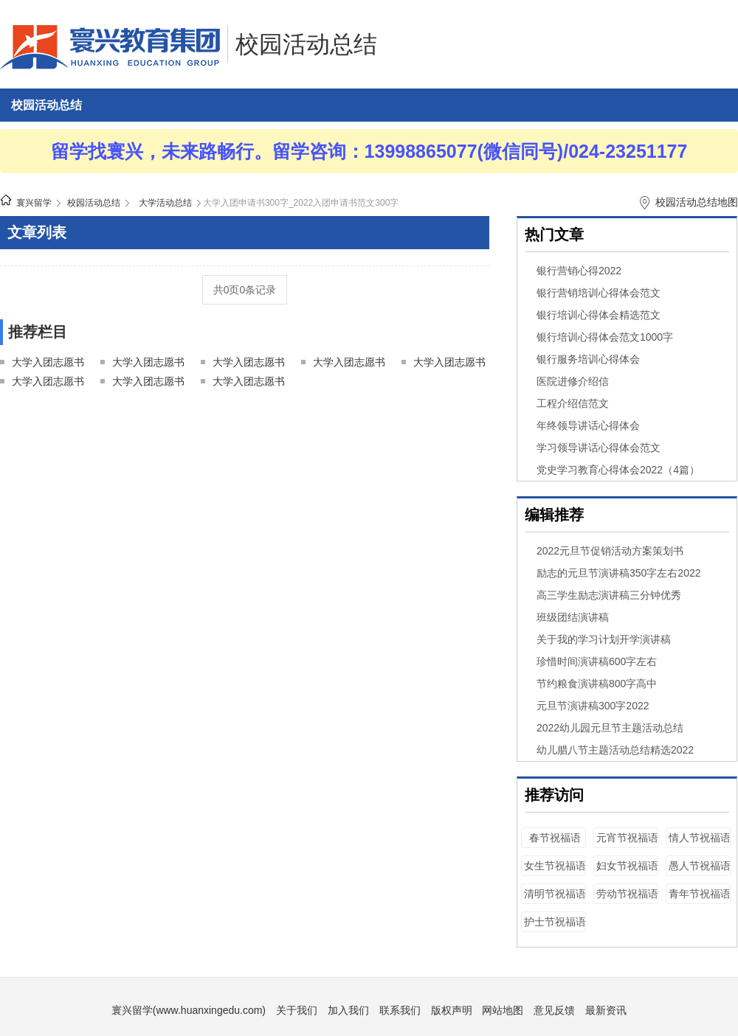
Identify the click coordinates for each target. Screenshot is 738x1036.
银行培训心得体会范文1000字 (605, 337)
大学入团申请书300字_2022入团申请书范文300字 (301, 203)
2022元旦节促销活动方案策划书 (610, 551)
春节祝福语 (555, 838)
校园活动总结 (306, 44)
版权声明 (451, 1010)
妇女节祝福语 (627, 866)
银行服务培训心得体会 (588, 359)
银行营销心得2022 (579, 271)
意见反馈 (554, 1010)
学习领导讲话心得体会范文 (599, 447)
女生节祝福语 (555, 866)
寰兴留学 (34, 203)
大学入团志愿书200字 (148, 364)
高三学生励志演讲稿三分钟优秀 (609, 595)
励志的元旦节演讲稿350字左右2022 (619, 573)
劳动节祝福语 (627, 894)
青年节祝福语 (700, 894)
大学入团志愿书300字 (249, 364)
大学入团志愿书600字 (48, 383)
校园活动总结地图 (696, 202)
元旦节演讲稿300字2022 (593, 706)
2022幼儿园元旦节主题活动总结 (610, 728)
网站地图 (502, 1010)
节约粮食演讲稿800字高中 (597, 683)
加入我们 (348, 1010)
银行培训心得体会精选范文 (599, 315)
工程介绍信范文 (573, 403)
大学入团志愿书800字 (148, 383)
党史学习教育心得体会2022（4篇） (618, 470)
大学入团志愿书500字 (449, 364)
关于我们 (296, 1010)
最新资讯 (606, 1010)
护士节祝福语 (555, 922)
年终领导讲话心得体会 (588, 425)
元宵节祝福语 (627, 838)
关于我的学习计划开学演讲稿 (604, 639)
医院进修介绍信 (573, 381)
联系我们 (400, 1010)
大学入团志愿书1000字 (249, 383)
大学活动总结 (165, 203)
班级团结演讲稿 (573, 617)
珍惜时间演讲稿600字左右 (597, 661)
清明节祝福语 (555, 894)
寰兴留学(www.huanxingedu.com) (188, 1010)
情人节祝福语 (700, 838)
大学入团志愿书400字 (349, 364)
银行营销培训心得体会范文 (599, 293)
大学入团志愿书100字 (48, 364)
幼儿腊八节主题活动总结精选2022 (615, 750)
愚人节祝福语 (700, 866)
